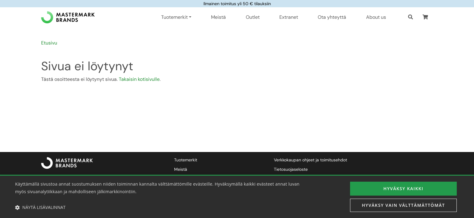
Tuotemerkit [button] (174, 17)
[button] (425, 17)
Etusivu (49, 43)
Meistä (218, 17)
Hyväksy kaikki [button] (403, 188)
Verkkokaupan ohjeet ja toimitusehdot (310, 160)
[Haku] (410, 17)
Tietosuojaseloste (291, 169)
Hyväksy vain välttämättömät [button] (403, 205)
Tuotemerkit (185, 160)
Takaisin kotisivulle (139, 79)
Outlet (253, 17)
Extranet (288, 17)
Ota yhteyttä (332, 17)
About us (376, 17)
